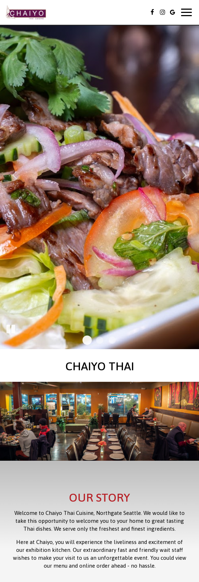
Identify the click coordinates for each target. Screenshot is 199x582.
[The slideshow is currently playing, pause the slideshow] (10, 329)
